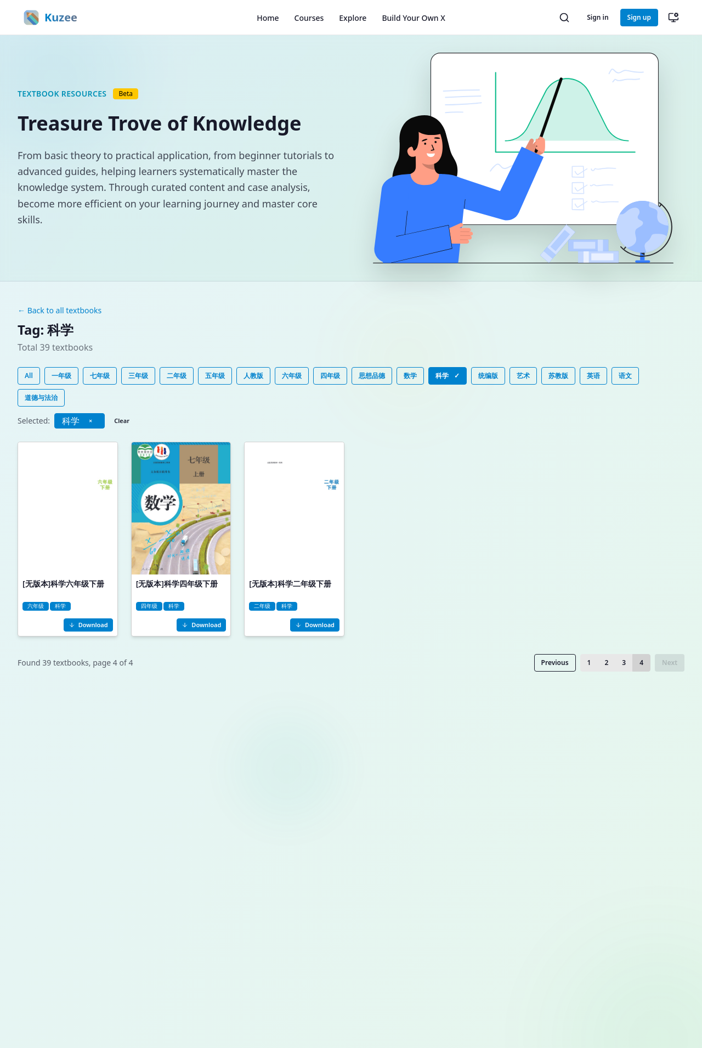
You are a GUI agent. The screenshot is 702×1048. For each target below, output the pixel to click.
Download (88, 625)
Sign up (639, 17)
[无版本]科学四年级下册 (177, 583)
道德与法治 (41, 397)
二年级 (176, 375)
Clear (121, 420)
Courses (309, 18)
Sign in (597, 17)
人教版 (253, 375)
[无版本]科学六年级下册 (63, 583)
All (29, 375)
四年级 (330, 375)
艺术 (523, 375)
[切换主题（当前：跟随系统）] (673, 18)
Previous (555, 662)
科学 (447, 376)
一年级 (61, 375)
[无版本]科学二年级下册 (290, 583)
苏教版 (558, 375)
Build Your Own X (413, 18)
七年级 (100, 375)
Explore (352, 18)
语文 (625, 375)
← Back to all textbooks (59, 310)
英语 (593, 375)
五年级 (215, 375)
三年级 (138, 375)
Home (268, 18)
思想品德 (372, 375)
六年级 (292, 375)
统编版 (488, 375)
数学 (410, 375)
